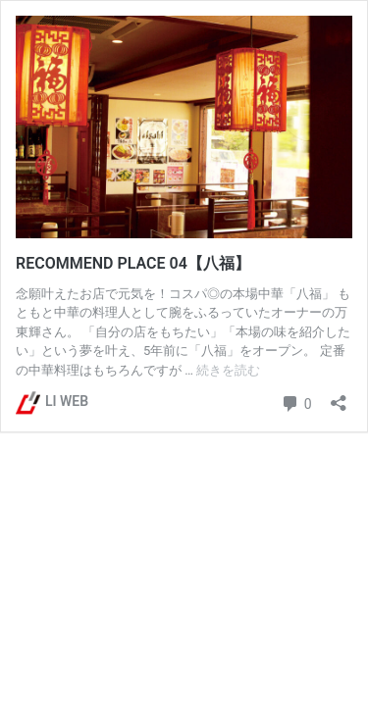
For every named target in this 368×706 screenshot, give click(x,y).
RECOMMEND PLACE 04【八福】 (133, 263)
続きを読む (228, 370)
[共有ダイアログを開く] (338, 396)
